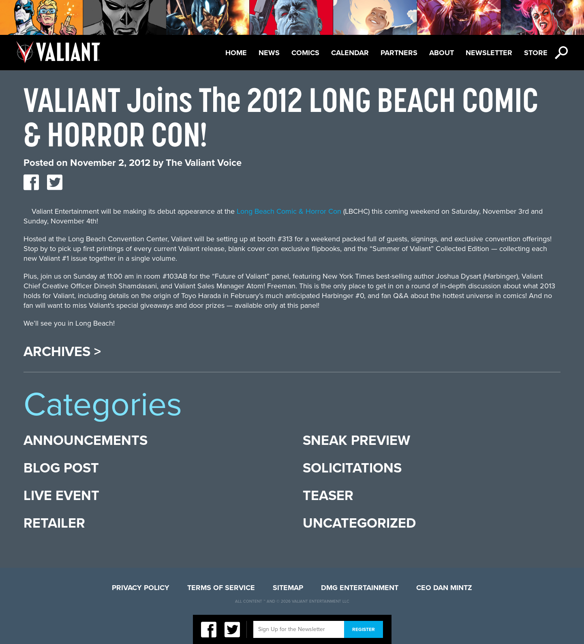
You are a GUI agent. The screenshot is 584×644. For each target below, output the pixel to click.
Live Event (61, 495)
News (269, 52)
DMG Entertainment (359, 587)
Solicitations (352, 468)
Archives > (62, 352)
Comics (305, 52)
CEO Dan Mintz (444, 587)
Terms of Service (221, 587)
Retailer (54, 523)
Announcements (86, 440)
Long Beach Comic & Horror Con (289, 211)
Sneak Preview (356, 440)
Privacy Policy (140, 587)
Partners (399, 52)
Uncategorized (359, 523)
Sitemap (288, 587)
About (441, 52)
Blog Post (61, 468)
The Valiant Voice (204, 163)
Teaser (328, 495)
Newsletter (489, 52)
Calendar (350, 52)
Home (236, 52)
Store (536, 52)
